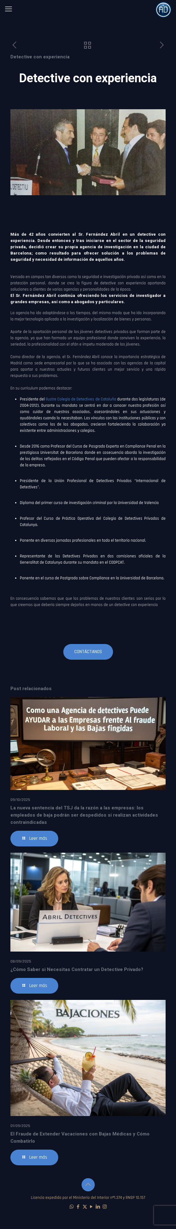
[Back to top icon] (88, 1184)
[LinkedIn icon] (98, 1207)
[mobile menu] (8, 9)
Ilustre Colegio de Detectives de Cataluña (81, 399)
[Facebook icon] (78, 1207)
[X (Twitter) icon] (84, 1207)
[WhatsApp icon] (71, 1207)
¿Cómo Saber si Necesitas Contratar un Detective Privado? (76, 969)
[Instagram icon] (104, 1207)
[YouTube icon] (91, 1207)
